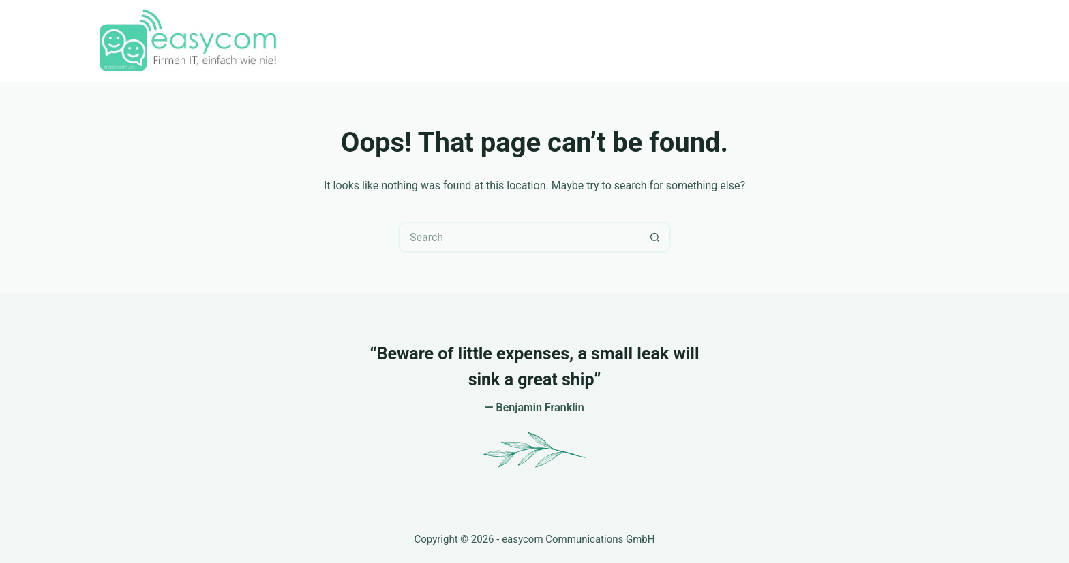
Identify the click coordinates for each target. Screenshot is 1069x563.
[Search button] (655, 237)
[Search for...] (519, 237)
